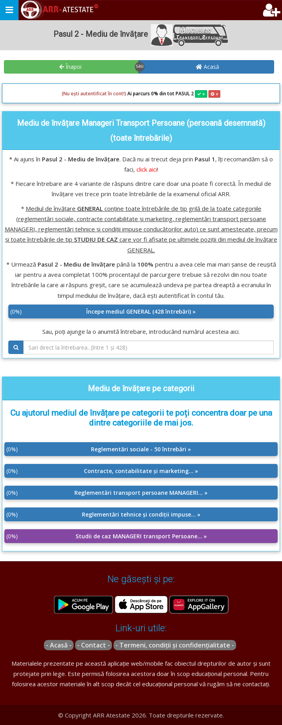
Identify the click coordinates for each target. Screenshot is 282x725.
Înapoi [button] (70, 66)
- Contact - (93, 645)
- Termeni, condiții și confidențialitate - (174, 645)
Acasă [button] (207, 66)
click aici (146, 169)
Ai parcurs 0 (108, 94)
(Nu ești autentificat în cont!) (94, 93)
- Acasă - (59, 645)
